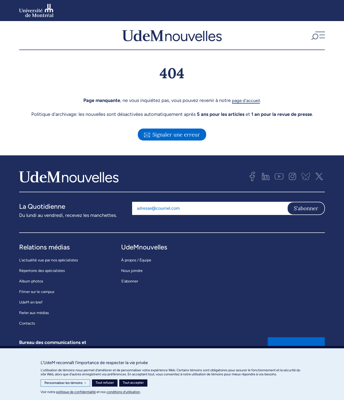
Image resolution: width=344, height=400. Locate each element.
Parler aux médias (34, 318)
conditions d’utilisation (123, 392)
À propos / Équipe (136, 265)
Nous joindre (132, 276)
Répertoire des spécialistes (42, 276)
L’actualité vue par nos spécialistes (48, 265)
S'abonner (306, 213)
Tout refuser (105, 383)
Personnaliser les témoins (65, 383)
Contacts (27, 329)
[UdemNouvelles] (172, 38)
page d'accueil (246, 106)
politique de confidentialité (76, 392)
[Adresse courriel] (209, 213)
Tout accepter (133, 383)
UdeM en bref (31, 307)
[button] (317, 38)
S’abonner (129, 286)
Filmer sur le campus (36, 297)
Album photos (31, 286)
